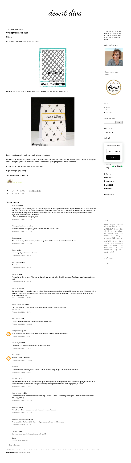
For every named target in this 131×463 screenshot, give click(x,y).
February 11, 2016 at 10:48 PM (22, 231)
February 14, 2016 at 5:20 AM (21, 372)
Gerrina (14, 238)
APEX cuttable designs (113, 224)
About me (109, 110)
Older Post (95, 449)
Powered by (113, 166)
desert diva (65, 13)
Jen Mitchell (16, 379)
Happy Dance (16, 288)
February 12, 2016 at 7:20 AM (21, 256)
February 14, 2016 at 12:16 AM (22, 360)
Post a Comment (14, 445)
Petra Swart (16, 206)
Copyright (109, 112)
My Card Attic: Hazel (19, 304)
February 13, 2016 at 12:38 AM (22, 324)
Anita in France (17, 393)
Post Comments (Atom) (22, 453)
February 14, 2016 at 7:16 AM (21, 386)
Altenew (108, 229)
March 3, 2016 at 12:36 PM (20, 441)
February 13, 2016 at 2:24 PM (21, 348)
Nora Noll (15, 407)
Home (53, 449)
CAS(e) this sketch (32, 41)
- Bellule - (15, 431)
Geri (13, 367)
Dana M (14, 355)
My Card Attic (16, 309)
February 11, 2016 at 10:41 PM (22, 219)
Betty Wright (16, 318)
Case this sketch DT (18, 194)
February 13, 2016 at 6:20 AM (21, 336)
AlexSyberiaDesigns (112, 226)
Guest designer (116, 236)
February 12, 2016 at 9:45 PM (21, 312)
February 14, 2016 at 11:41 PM (22, 412)
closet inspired (119, 243)
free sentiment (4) (113, 251)
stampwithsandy (17, 331)
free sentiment (110, 245)
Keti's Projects (17, 343)
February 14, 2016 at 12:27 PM (22, 400)
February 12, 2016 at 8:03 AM (21, 282)
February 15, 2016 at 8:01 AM (21, 425)
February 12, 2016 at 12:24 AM (22, 243)
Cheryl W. (15, 274)
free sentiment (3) (113, 249)
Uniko (112, 243)
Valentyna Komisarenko (20, 226)
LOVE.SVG (107, 238)
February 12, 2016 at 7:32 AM (21, 268)
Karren (14, 250)
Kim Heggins (16, 262)
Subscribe (113, 157)
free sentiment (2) (113, 246)
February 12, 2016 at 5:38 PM (21, 298)
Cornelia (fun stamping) (20, 419)
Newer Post (10, 449)
